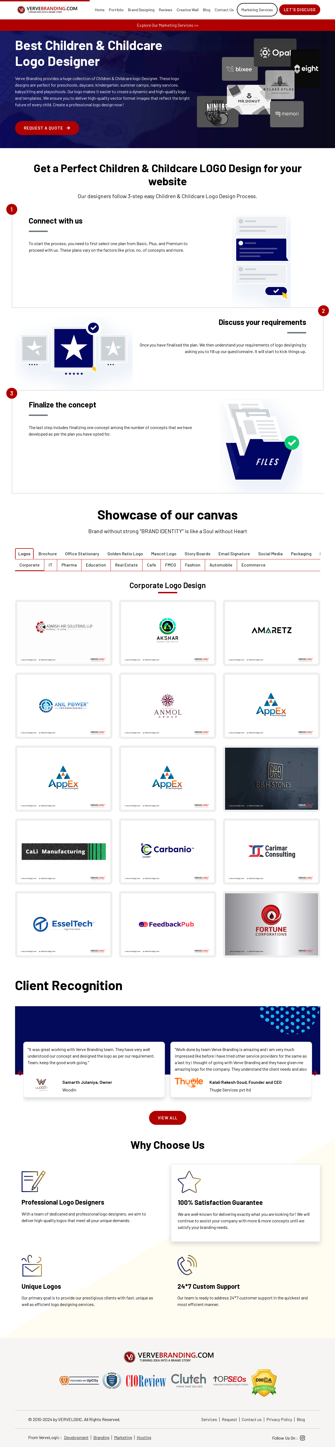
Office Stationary (82, 553)
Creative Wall (188, 9)
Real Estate (126, 564)
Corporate (29, 564)
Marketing (123, 1437)
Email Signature (234, 553)
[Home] (46, 10)
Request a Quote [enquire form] (47, 127)
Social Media (270, 553)
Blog (206, 9)
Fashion (192, 564)
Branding (101, 1437)
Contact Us (224, 9)
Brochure (48, 553)
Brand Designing (141, 9)
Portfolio (116, 9)
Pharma (69, 564)
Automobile (220, 564)
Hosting (144, 1437)
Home (99, 9)
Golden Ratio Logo (125, 553)
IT (51, 564)
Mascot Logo (163, 553)
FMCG (170, 564)
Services (209, 1419)
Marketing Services (257, 9)
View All (167, 1117)
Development (76, 1437)
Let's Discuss (300, 9)
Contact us (252, 1419)
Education (96, 564)
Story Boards (197, 553)
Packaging (301, 553)
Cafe (151, 564)
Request (229, 1419)
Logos (24, 553)
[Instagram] (302, 1437)
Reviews (165, 9)
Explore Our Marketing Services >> (168, 25)
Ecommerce (253, 564)
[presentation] (20, 1072)
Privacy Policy (279, 1419)
